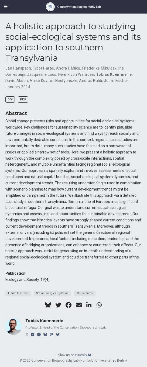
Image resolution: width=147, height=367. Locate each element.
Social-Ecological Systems (52, 293)
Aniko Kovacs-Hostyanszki (53, 80)
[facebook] (68, 305)
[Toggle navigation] (6, 7)
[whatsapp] (99, 305)
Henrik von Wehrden (76, 74)
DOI (10, 99)
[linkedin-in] (89, 305)
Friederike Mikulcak (99, 68)
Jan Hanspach (18, 68)
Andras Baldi (90, 80)
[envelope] (79, 305)
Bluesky (83, 355)
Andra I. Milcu (68, 68)
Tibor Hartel (43, 68)
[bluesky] (48, 305)
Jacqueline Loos (41, 74)
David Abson (16, 80)
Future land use (18, 293)
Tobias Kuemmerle (114, 74)
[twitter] (58, 305)
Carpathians (85, 293)
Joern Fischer (116, 80)
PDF (23, 99)
